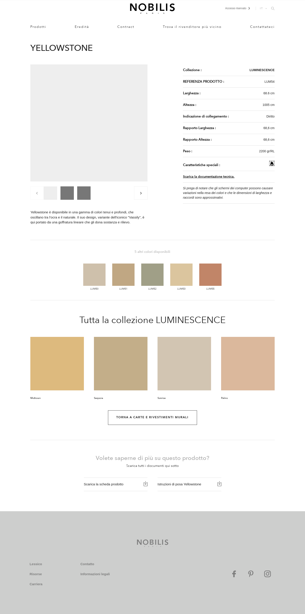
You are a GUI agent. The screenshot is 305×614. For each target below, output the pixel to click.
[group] (50, 193)
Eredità (82, 27)
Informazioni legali (95, 574)
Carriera (36, 584)
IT (261, 8)
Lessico (36, 564)
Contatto (87, 564)
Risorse (36, 574)
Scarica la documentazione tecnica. (208, 177)
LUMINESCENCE (262, 70)
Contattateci (262, 27)
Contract (125, 27)
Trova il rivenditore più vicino (192, 27)
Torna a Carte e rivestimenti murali (152, 417)
